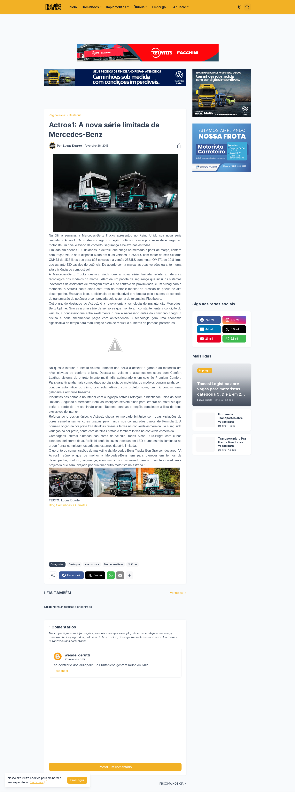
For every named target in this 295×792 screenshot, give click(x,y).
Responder (61, 670)
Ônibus (139, 7)
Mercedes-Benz (113, 564)
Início (73, 7)
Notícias (132, 564)
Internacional (92, 564)
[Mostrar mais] (129, 575)
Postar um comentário (115, 767)
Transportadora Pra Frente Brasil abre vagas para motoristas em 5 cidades (232, 442)
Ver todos (176, 592)
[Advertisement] (148, 29)
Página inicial (57, 115)
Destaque (75, 115)
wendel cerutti (77, 655)
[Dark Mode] (239, 7)
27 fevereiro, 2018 (75, 659)
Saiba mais (36, 782)
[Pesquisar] (247, 7)
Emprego (159, 7)
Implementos (116, 7)
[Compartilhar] (178, 145)
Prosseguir (77, 780)
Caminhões (90, 7)
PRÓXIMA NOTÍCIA (171, 783)
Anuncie (179, 7)
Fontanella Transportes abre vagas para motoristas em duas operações (232, 418)
